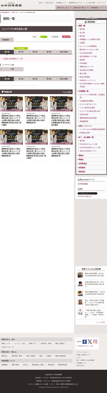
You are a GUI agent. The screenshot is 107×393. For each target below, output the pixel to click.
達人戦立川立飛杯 (86, 70)
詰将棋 (49, 356)
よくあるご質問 (90, 2)
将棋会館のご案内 (38, 365)
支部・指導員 (30, 356)
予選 (12, 69)
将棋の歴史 (15, 365)
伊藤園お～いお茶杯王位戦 (90, 39)
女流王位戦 (84, 114)
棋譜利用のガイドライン (76, 2)
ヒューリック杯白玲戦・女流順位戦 (92, 96)
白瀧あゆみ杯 (85, 133)
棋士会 (25, 365)
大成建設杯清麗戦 (86, 101)
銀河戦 (82, 60)
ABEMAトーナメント (88, 80)
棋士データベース (8, 347)
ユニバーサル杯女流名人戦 (90, 111)
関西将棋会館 (62, 365)
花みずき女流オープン (88, 151)
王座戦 (82, 43)
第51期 (35, 52)
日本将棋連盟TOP (5, 12)
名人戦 (82, 32)
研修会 (81, 159)
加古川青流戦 (85, 77)
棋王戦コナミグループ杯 (89, 49)
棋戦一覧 (14, 12)
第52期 (21, 52)
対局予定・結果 (46, 343)
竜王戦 (82, 29)
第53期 (7, 52)
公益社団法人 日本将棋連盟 (11, 4)
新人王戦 (83, 73)
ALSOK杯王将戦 (86, 53)
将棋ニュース (5, 343)
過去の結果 (64, 52)
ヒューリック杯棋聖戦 (88, 46)
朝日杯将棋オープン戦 (88, 56)
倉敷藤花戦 (84, 121)
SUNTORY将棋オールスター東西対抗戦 (92, 85)
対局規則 (81, 167)
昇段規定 (81, 172)
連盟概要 (4, 365)
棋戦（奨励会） (60, 343)
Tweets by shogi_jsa (84, 196)
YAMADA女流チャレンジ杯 (90, 147)
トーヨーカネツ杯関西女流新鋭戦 (92, 129)
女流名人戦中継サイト (11, 59)
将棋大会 (4, 356)
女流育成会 (82, 163)
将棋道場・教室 (17, 356)
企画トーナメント (85, 126)
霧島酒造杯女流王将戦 (88, 118)
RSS (41, 2)
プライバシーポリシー (83, 352)
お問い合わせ (49, 2)
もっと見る (67, 92)
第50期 (48, 52)
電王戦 (82, 141)
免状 (40, 356)
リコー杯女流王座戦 (87, 108)
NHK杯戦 (83, 63)
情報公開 (51, 365)
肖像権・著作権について (84, 355)
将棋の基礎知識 (60, 356)
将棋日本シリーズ (86, 67)
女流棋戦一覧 (83, 91)
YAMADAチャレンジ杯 (88, 144)
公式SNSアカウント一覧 (85, 346)
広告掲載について (61, 2)
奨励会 (81, 155)
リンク (78, 357)
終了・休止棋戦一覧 (86, 137)
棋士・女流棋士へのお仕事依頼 (85, 360)
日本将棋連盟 (83, 184)
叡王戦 (82, 36)
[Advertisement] (85, 232)
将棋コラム (33, 343)
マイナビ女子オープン (88, 104)
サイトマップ (102, 2)
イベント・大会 (20, 343)
